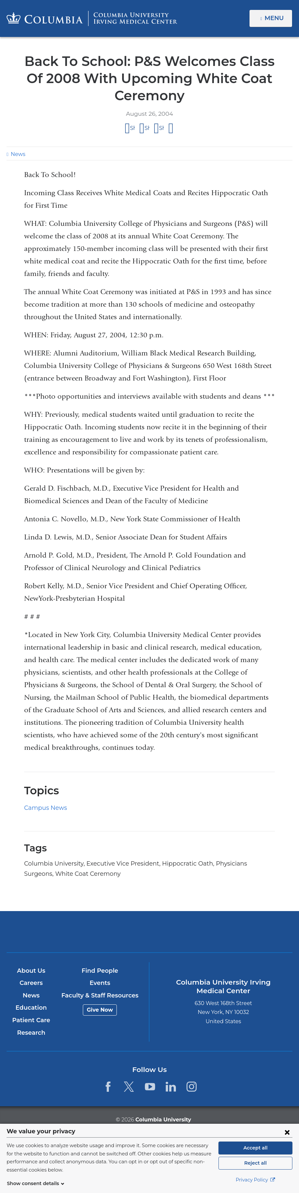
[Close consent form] (287, 1135)
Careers (31, 983)
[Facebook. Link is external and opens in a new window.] (108, 1086)
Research (31, 1032)
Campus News (43, 808)
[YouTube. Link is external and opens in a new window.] (150, 1086)
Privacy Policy (255, 1183)
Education (31, 1007)
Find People (100, 970)
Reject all (255, 1166)
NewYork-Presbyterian (196, 935)
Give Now (100, 1010)
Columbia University (162, 1119)
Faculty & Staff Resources (100, 995)
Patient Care (31, 1020)
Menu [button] (275, 18)
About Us (31, 970)
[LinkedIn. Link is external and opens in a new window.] (170, 1086)
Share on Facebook (132, 128)
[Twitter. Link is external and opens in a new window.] (128, 1086)
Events (100, 983)
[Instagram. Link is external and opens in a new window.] (191, 1086)
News (17, 154)
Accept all (255, 1151)
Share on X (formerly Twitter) (147, 128)
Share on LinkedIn (161, 128)
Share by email (171, 128)
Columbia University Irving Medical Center (103, 931)
